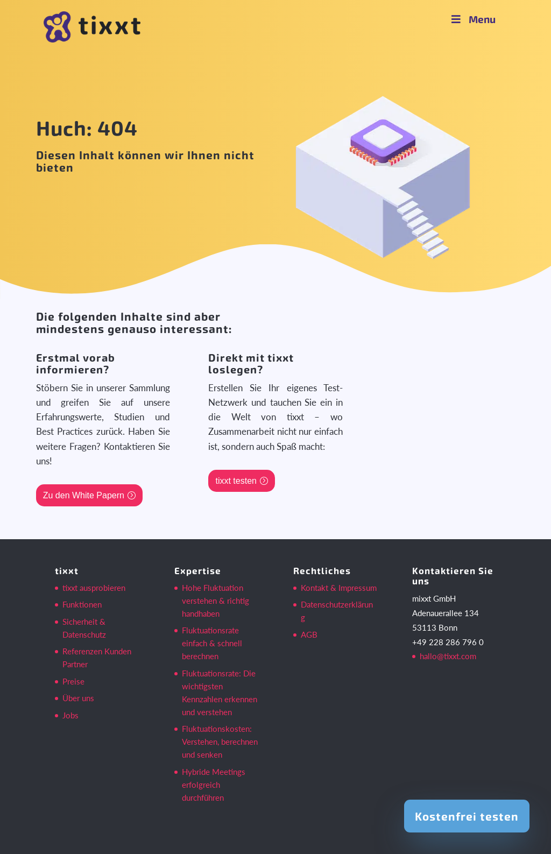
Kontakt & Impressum (339, 587)
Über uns (78, 698)
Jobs (70, 715)
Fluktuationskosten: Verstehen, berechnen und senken (220, 741)
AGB (309, 634)
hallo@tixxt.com (448, 656)
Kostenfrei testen (467, 816)
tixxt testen (235, 480)
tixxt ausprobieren (93, 587)
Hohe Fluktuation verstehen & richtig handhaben (215, 600)
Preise (73, 681)
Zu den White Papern (83, 495)
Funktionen (82, 604)
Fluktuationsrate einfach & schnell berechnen (212, 643)
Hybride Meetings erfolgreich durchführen (213, 784)
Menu (472, 19)
